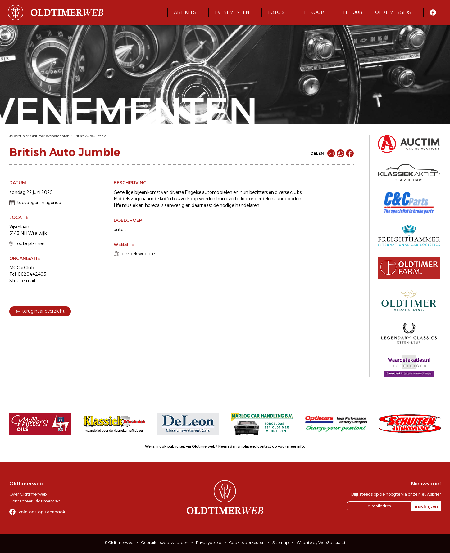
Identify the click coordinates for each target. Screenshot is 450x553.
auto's (120, 229)
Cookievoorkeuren (247, 542)
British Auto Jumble (89, 136)
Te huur (352, 12)
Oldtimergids (393, 12)
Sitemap (280, 542)
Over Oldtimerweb (28, 494)
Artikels (185, 12)
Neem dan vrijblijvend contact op (247, 446)
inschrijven (426, 506)
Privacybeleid (208, 542)
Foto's (276, 12)
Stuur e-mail (22, 280)
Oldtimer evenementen (50, 136)
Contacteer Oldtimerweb (34, 500)
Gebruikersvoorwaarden (164, 542)
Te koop (313, 12)
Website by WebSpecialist (321, 542)
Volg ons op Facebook (41, 511)
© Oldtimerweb (119, 542)
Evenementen (232, 12)
